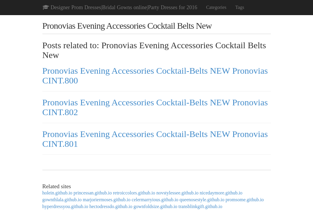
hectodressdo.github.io (110, 206)
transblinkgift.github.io (201, 206)
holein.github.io (57, 192)
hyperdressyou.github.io (65, 206)
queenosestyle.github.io (201, 199)
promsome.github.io (244, 199)
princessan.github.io (93, 192)
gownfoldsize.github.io (155, 206)
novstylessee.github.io (177, 192)
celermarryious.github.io (155, 199)
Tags (239, 7)
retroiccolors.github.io (134, 192)
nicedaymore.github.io (221, 192)
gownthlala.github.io (62, 199)
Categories (216, 7)
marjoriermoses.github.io (107, 199)
